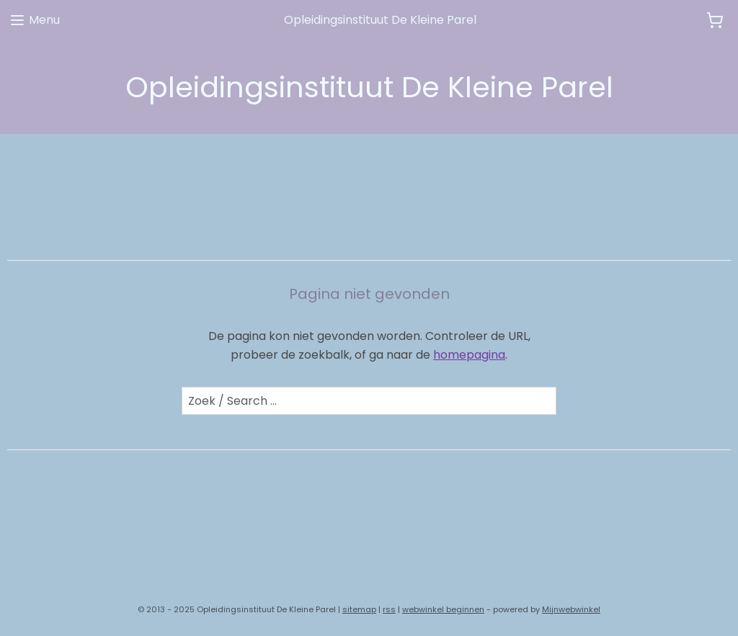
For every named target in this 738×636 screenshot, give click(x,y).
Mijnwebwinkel (571, 609)
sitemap (359, 609)
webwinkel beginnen (443, 609)
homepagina (469, 354)
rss (389, 609)
